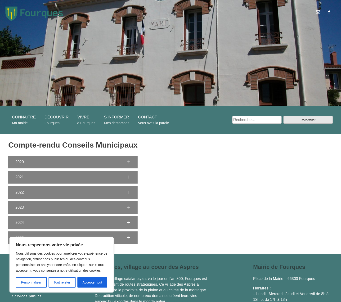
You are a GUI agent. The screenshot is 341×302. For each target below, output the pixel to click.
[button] (73, 162)
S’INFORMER (116, 117)
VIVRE (83, 117)
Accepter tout (92, 282)
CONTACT (147, 117)
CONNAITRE (24, 117)
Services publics (26, 296)
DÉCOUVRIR (57, 117)
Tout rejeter (62, 282)
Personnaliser (31, 282)
